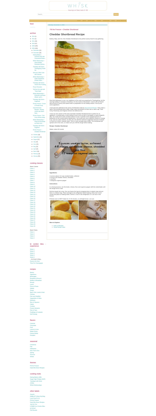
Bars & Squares (34, 302)
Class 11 (32, 188)
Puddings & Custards (36, 312)
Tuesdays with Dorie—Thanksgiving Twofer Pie (39, 68)
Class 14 (32, 194)
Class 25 (32, 216)
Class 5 (32, 176)
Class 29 (32, 224)
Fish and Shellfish (35, 296)
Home (78, 20)
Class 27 (32, 220)
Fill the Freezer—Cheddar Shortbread (64, 29)
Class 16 (32, 198)
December (36, 50)
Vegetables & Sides (36, 298)
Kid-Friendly (33, 314)
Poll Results (33, 410)
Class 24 (32, 214)
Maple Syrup (34, 331)
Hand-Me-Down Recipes (37, 368)
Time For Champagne (36, 263)
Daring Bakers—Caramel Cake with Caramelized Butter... (39, 56)
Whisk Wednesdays (36, 385)
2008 (33, 48)
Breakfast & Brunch (35, 278)
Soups (32, 290)
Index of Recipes (58, 225)
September (36, 137)
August (35, 139)
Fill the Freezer (34, 366)
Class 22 (32, 210)
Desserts (32, 300)
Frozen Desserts (35, 308)
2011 (33, 41)
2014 (33, 36)
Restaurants (106, 20)
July (34, 142)
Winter (32, 356)
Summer (32, 354)
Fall (31, 346)
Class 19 (32, 204)
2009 (33, 46)
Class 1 (32, 168)
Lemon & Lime (34, 329)
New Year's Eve (34, 350)
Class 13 (32, 192)
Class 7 (32, 180)
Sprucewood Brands (91, 108)
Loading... (33, 27)
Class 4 (32, 174)
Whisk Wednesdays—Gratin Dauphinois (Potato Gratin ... (39, 78)
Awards (32, 394)
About (84, 20)
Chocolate (33, 325)
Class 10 (32, 186)
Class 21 (32, 208)
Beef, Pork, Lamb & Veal (37, 292)
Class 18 (32, 202)
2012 (33, 38)
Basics (32, 272)
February (35, 153)
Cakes (32, 304)
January (35, 156)
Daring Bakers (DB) (36, 377)
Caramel (32, 323)
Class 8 (32, 182)
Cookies (32, 306)
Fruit (31, 327)
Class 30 (32, 226)
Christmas (33, 344)
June (34, 144)
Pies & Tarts (33, 310)
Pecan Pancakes (37, 87)
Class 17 (32, 200)
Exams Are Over (35, 261)
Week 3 (32, 253)
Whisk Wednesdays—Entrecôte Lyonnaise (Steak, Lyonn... (39, 95)
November (36, 52)
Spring (32, 352)
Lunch (32, 284)
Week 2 (32, 251)
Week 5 (32, 257)
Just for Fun (33, 404)
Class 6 (32, 178)
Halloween (33, 348)
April (34, 149)
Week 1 (32, 249)
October (35, 134)
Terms (113, 20)
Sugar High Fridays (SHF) (37, 379)
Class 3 (32, 172)
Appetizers (33, 274)
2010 (33, 43)
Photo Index (91, 20)
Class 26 (32, 218)
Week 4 (32, 255)
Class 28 (32, 222)
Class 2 (32, 170)
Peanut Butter (34, 333)
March (35, 151)
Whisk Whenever (121, 20)
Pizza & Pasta (34, 286)
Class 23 (32, 212)
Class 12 (32, 190)
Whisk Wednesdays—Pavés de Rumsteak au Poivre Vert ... (39, 121)
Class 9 (32, 184)
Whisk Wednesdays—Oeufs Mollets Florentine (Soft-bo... (39, 62)
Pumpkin (32, 335)
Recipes (99, 20)
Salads (32, 288)
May (34, 146)
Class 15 (32, 196)
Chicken (32, 294)
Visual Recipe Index (59, 227)
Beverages (33, 276)
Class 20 (32, 206)
